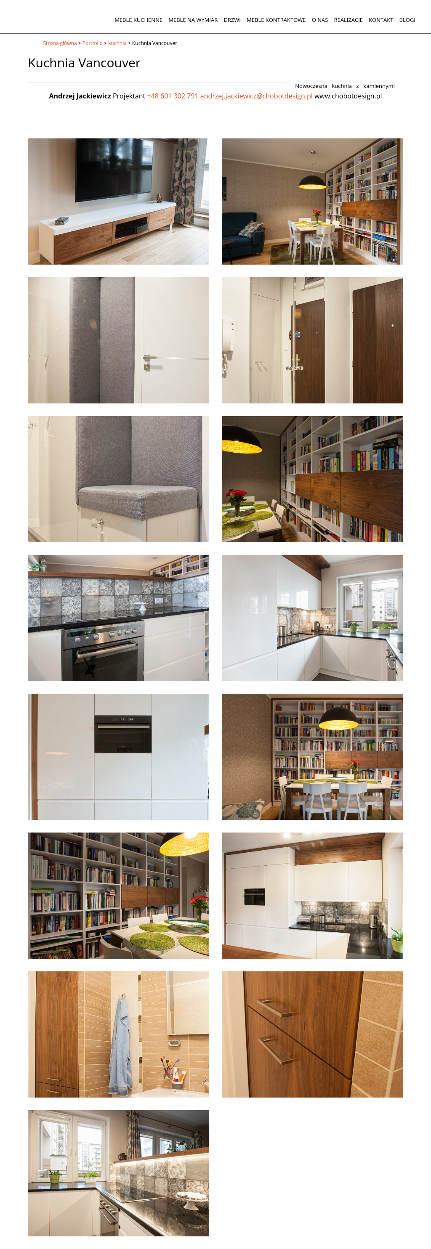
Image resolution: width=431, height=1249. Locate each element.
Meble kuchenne (138, 20)
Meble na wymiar (193, 20)
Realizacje (348, 20)
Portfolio (92, 43)
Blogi (407, 20)
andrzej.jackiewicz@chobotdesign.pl (256, 96)
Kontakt (381, 20)
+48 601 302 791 (172, 96)
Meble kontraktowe (276, 20)
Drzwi (232, 20)
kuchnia (117, 43)
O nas (320, 20)
